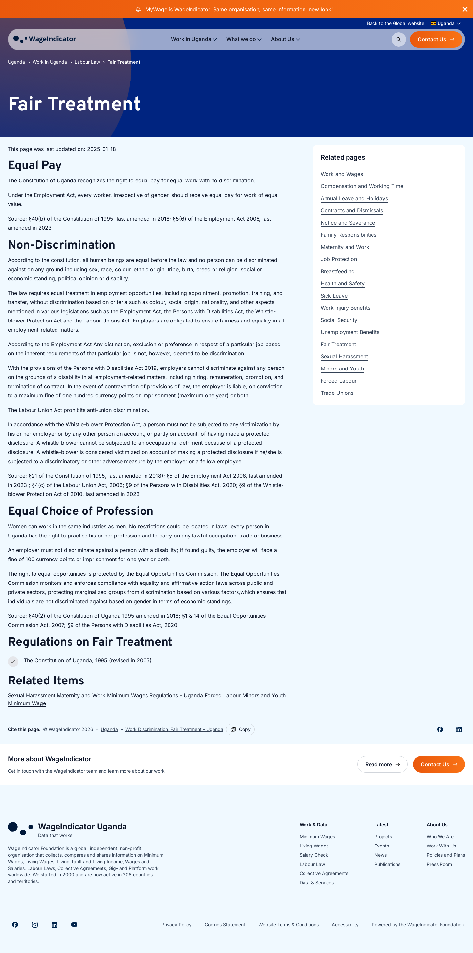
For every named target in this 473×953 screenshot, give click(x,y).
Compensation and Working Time (362, 186)
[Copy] (240, 729)
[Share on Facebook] (440, 729)
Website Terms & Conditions (289, 924)
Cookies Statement (225, 924)
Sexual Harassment (31, 695)
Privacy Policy (176, 924)
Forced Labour (223, 695)
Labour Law (87, 62)
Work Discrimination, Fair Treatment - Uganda (174, 729)
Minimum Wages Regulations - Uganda (155, 695)
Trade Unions (337, 393)
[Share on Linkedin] (458, 729)
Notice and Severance (348, 222)
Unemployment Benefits (350, 332)
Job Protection (339, 259)
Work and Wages (342, 174)
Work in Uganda (50, 62)
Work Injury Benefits (345, 307)
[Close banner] (465, 9)
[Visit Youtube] (74, 924)
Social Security (339, 320)
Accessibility (345, 924)
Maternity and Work (81, 695)
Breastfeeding (338, 271)
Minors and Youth (264, 695)
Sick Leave (334, 295)
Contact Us (436, 39)
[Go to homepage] (44, 39)
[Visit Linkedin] (54, 924)
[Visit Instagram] (35, 924)
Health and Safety (343, 283)
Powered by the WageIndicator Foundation (418, 924)
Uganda (16, 62)
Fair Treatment (338, 344)
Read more (386, 766)
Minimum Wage (27, 703)
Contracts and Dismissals (352, 210)
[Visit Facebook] (15, 924)
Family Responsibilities (348, 234)
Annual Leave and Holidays (354, 198)
